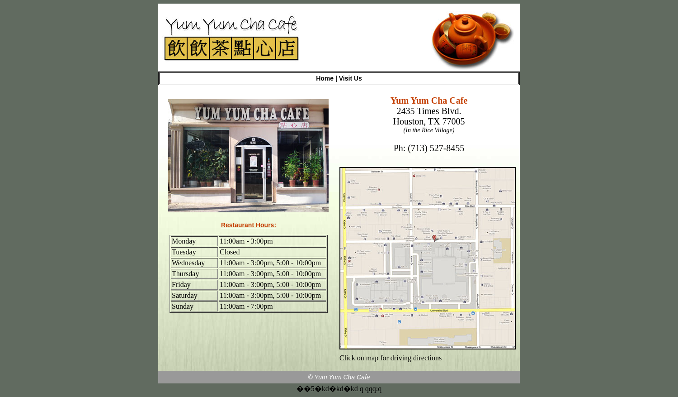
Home (325, 78)
